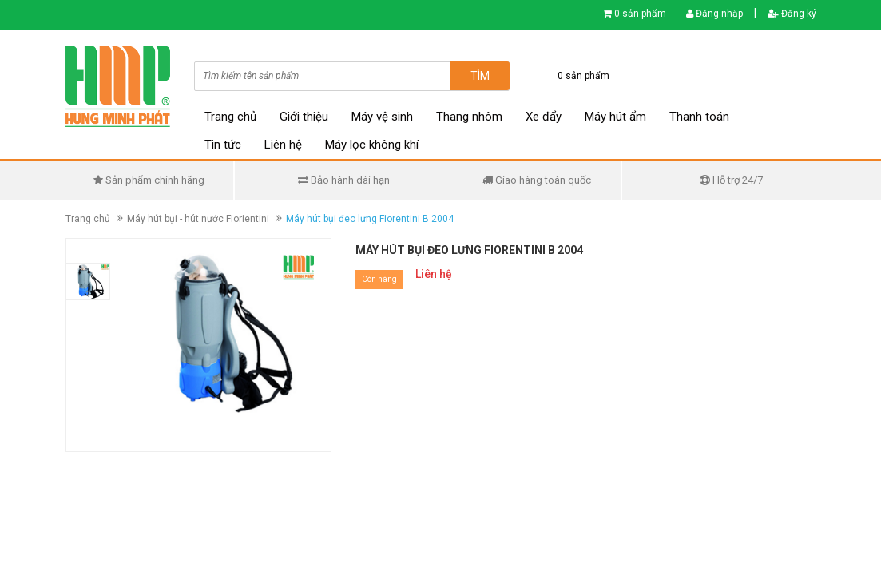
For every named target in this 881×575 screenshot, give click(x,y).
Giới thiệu (304, 116)
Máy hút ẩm (615, 116)
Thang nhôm (469, 116)
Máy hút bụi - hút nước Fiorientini (198, 218)
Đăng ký (792, 13)
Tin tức (222, 144)
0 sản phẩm (640, 13)
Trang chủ (230, 116)
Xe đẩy (544, 116)
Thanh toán (699, 116)
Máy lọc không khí (372, 144)
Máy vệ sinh (382, 116)
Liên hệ (283, 144)
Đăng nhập (714, 13)
